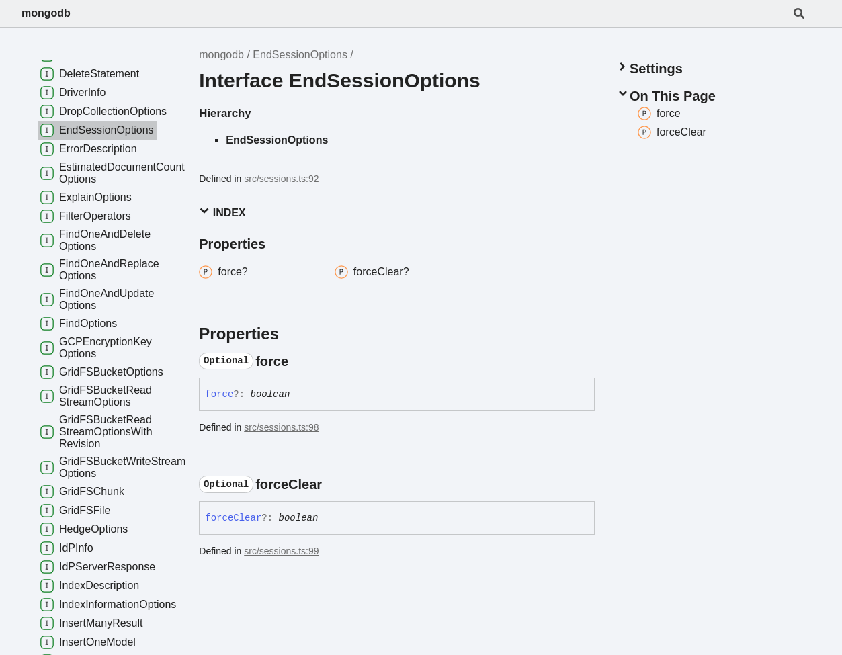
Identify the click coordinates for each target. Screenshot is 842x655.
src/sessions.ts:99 (281, 550)
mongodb (46, 13)
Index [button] (222, 212)
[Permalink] (300, 361)
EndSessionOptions (300, 54)
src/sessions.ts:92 (281, 178)
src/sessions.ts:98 (281, 427)
